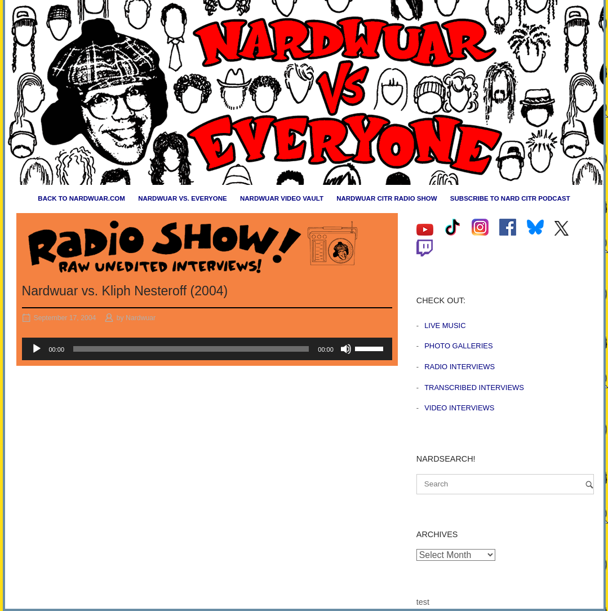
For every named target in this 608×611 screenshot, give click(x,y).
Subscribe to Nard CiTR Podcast (510, 198)
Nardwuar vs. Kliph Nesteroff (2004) (125, 291)
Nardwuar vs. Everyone (182, 198)
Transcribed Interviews (474, 387)
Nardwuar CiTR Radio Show (386, 198)
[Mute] (346, 349)
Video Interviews (459, 408)
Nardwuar (141, 318)
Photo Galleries (458, 346)
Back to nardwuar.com (81, 198)
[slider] (191, 349)
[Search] (589, 484)
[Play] (36, 349)
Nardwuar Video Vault (281, 198)
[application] (207, 349)
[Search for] (505, 484)
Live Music (444, 325)
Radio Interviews (459, 366)
